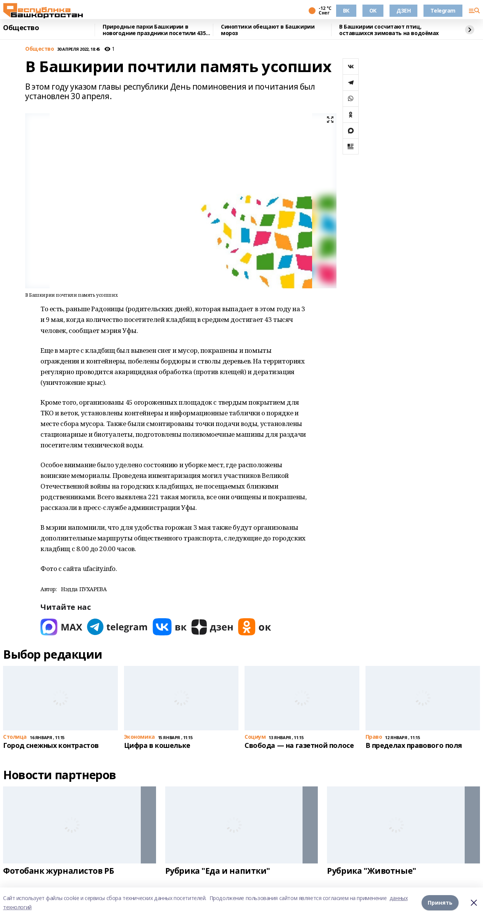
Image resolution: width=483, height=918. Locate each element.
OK (373, 10)
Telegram (443, 10)
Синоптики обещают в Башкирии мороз (267, 30)
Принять (440, 902)
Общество (21, 28)
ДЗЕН (403, 10)
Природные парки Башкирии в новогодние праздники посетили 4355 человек (156, 30)
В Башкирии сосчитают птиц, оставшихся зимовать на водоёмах (389, 30)
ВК (346, 10)
